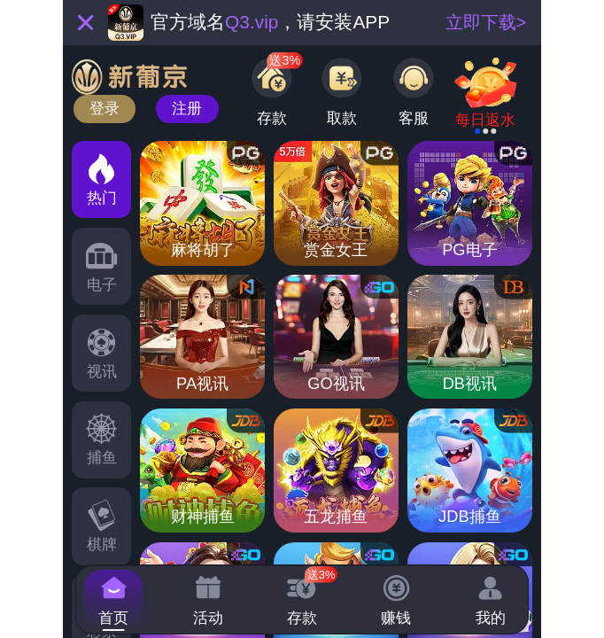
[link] (486, 99)
